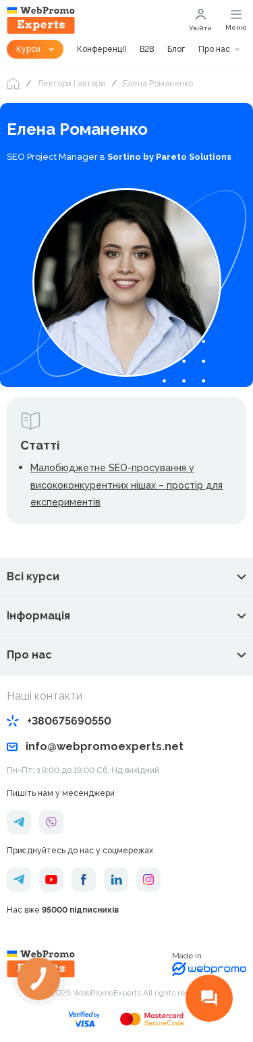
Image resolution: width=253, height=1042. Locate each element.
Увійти (200, 20)
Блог (176, 49)
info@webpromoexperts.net (95, 746)
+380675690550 (59, 720)
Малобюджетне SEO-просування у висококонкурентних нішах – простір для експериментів (126, 485)
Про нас (214, 49)
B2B (147, 49)
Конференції (101, 49)
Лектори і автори (71, 83)
